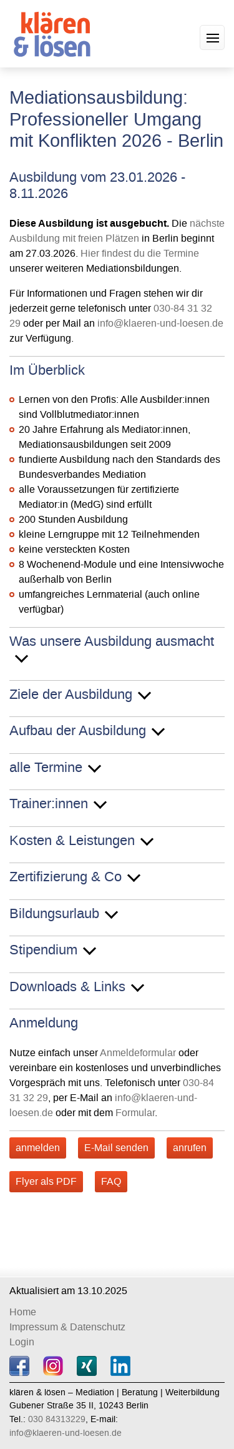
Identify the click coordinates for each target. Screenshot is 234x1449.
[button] (212, 37)
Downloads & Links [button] (67, 987)
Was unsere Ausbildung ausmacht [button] (111, 642)
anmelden (38, 1147)
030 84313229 (56, 1419)
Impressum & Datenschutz (67, 1326)
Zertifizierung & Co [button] (65, 877)
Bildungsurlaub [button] (54, 914)
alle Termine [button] (45, 768)
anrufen (190, 1147)
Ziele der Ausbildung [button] (70, 695)
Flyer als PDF (46, 1181)
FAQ (111, 1181)
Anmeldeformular (138, 1052)
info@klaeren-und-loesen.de (160, 323)
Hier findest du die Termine (139, 253)
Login (21, 1341)
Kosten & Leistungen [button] (72, 841)
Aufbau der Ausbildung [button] (77, 731)
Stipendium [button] (43, 950)
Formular (135, 1112)
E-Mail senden (116, 1147)
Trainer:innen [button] (48, 804)
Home (22, 1311)
